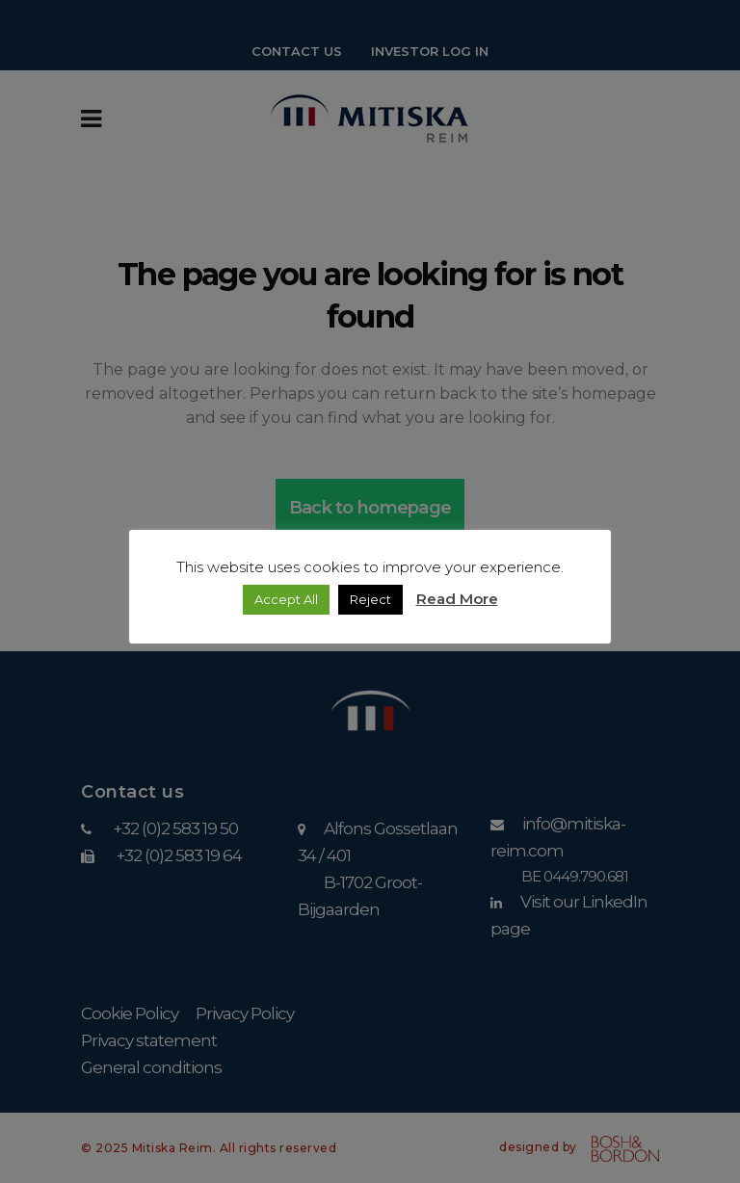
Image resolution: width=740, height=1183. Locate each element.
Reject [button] (370, 599)
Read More (457, 599)
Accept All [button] (286, 599)
